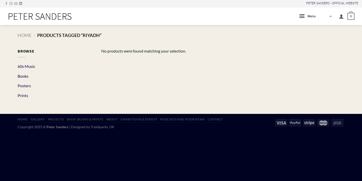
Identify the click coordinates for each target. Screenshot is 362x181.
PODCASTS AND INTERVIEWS (182, 119)
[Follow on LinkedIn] (20, 4)
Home (24, 35)
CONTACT (215, 119)
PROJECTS (56, 119)
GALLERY (38, 119)
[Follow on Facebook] (6, 4)
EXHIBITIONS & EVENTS (139, 119)
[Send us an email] (15, 4)
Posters (24, 85)
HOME (22, 119)
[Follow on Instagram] (11, 4)
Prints (23, 95)
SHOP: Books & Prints (85, 119)
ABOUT (112, 119)
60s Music (26, 66)
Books (23, 76)
